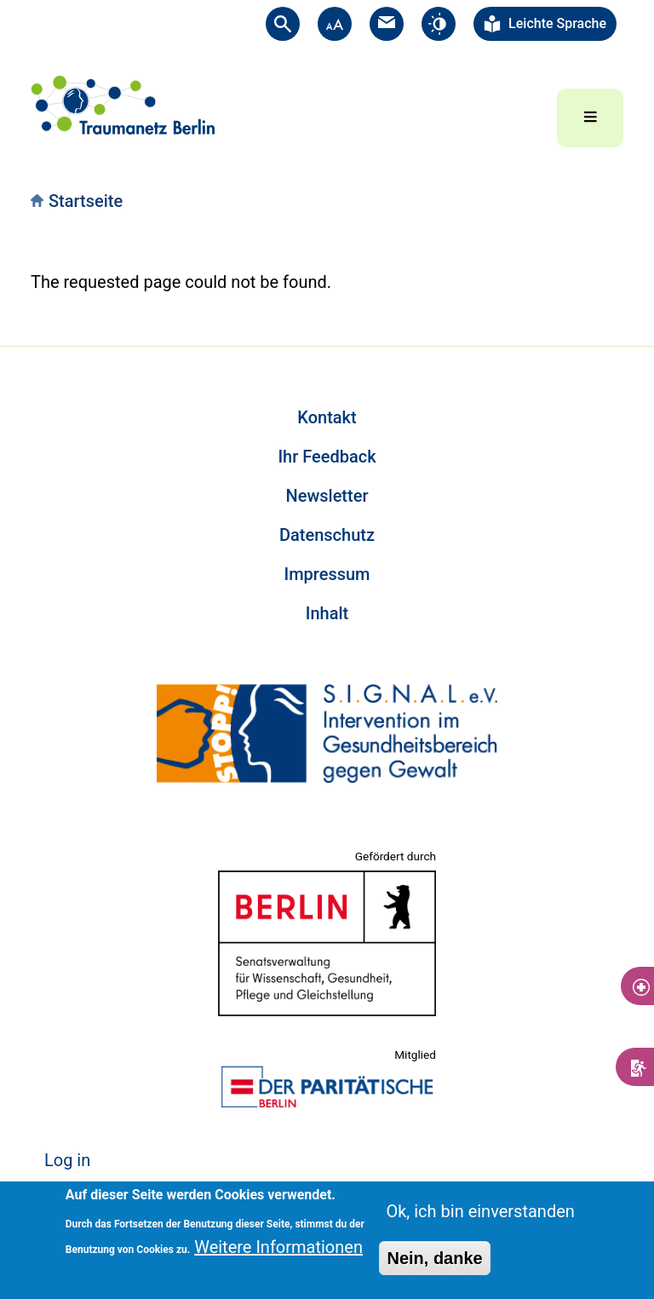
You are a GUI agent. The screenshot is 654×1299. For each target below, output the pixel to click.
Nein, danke (434, 1258)
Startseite (86, 201)
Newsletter (327, 496)
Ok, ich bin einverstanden (480, 1211)
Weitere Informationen (278, 1247)
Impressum (327, 574)
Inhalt (327, 613)
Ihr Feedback (327, 456)
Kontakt (326, 417)
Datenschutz (327, 535)
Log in (67, 1160)
